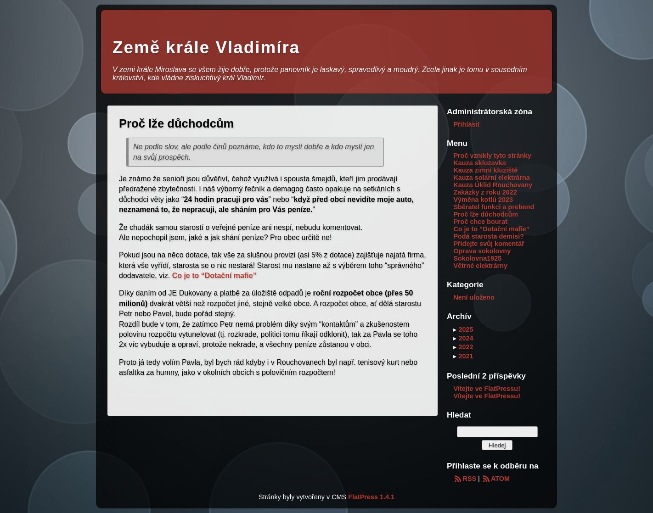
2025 (465, 329)
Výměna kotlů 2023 (483, 199)
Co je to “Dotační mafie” (214, 275)
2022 (465, 347)
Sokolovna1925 (477, 258)
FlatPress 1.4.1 (371, 497)
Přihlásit (466, 124)
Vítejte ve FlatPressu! (486, 388)
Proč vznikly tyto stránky (492, 155)
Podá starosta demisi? (488, 236)
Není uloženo (474, 297)
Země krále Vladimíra (206, 47)
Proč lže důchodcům (485, 214)
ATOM (496, 478)
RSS (464, 478)
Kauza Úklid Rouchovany (492, 185)
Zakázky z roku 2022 (485, 192)
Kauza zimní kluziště (485, 170)
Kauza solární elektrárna (491, 177)
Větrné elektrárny (480, 265)
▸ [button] (455, 329)
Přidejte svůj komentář (488, 243)
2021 (465, 356)
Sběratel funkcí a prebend (493, 207)
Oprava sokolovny (482, 251)
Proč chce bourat (480, 221)
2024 (465, 338)
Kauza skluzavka (479, 163)
